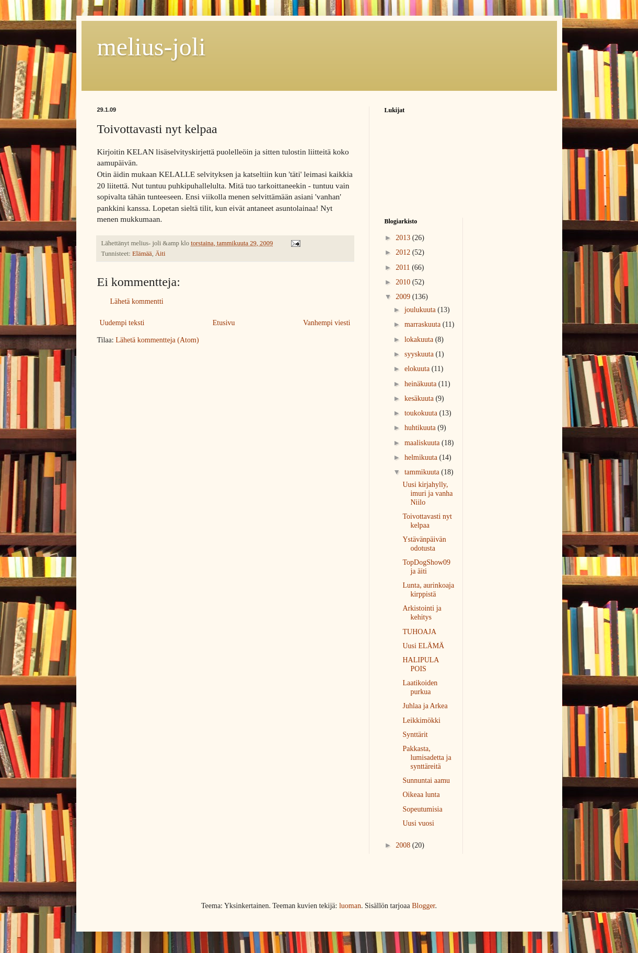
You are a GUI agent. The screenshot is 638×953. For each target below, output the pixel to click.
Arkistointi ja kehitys (421, 612)
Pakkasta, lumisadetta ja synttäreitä (426, 757)
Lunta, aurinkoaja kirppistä (428, 589)
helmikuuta (421, 457)
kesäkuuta (419, 398)
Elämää (142, 253)
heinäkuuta (421, 384)
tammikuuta (422, 472)
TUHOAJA (419, 632)
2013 (404, 238)
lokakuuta (419, 339)
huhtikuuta (420, 428)
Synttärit (414, 734)
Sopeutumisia (422, 809)
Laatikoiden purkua (419, 687)
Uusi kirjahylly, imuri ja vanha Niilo (427, 493)
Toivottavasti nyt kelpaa (426, 521)
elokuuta (418, 369)
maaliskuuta (423, 443)
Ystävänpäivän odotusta (424, 543)
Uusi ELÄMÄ (423, 646)
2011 (404, 267)
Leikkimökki (421, 720)
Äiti (160, 253)
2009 (404, 297)
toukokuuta (421, 413)
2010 (404, 282)
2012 (404, 252)
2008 (404, 845)
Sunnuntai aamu (426, 780)
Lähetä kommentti (137, 301)
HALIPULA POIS (420, 664)
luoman (350, 906)
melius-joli (151, 47)
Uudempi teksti (122, 323)
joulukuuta (420, 310)
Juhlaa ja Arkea (424, 706)
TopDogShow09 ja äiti (426, 566)
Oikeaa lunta (420, 795)
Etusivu (224, 323)
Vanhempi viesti (327, 323)
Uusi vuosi (418, 823)
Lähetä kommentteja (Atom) (157, 340)
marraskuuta (423, 324)
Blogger (423, 906)
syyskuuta (420, 354)
